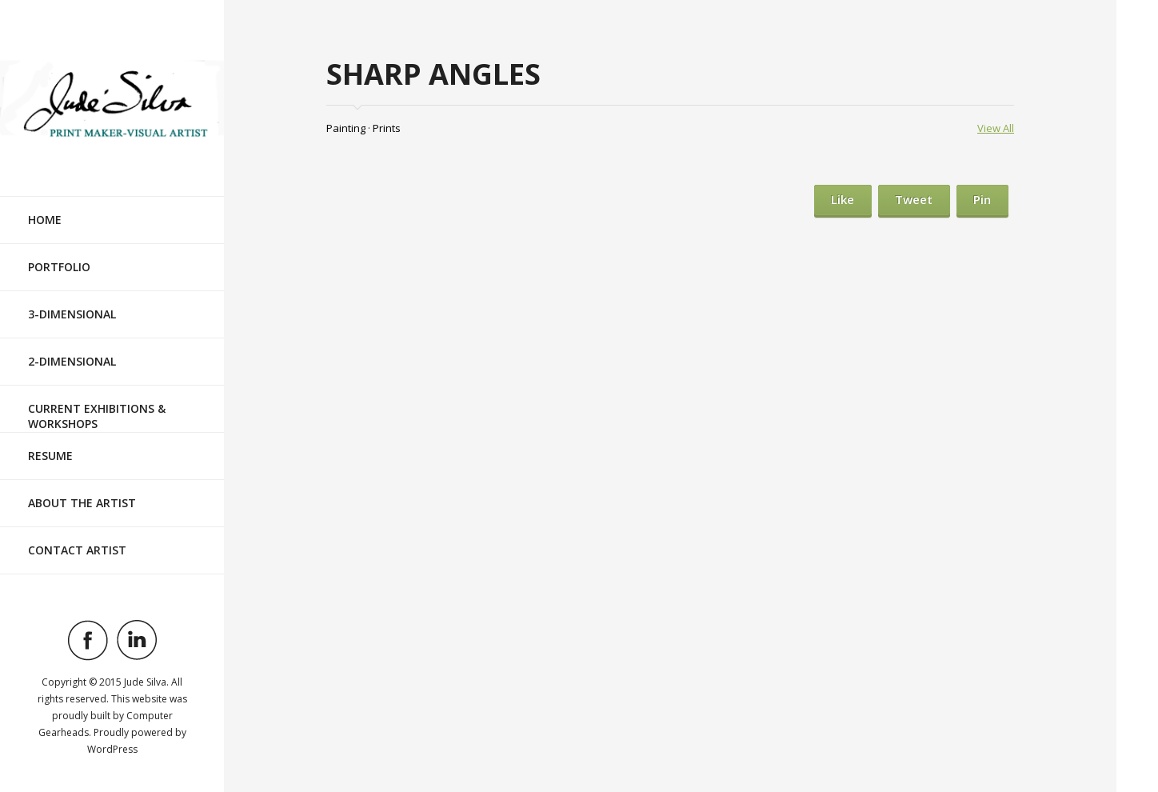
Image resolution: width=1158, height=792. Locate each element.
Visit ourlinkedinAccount (137, 640)
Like (842, 199)
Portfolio (59, 266)
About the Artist (82, 502)
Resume (50, 455)
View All (995, 128)
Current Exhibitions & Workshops (97, 416)
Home (45, 219)
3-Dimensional (72, 314)
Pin (982, 199)
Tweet (913, 199)
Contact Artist (77, 550)
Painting (345, 128)
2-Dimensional (72, 361)
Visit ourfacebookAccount (88, 640)
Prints (387, 128)
